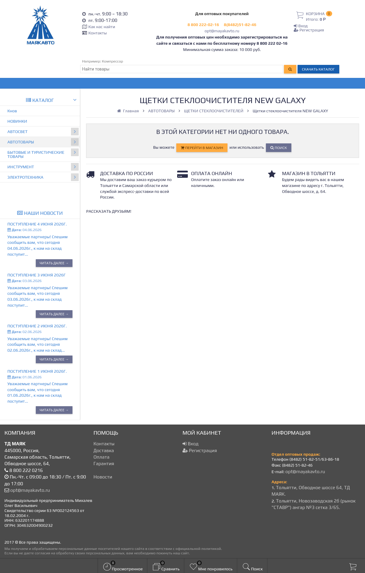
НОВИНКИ (17, 121)
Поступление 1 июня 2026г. (37, 371)
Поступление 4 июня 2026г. (37, 224)
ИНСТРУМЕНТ (43, 167)
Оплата (101, 457)
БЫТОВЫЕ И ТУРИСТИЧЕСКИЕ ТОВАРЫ (43, 153)
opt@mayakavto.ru (222, 30)
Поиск (278, 147)
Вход (301, 25)
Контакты (97, 33)
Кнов (12, 110)
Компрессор (112, 61)
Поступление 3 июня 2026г (36, 275)
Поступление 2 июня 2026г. (37, 326)
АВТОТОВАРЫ (43, 142)
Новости (102, 477)
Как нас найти (101, 26)
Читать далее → (54, 263)
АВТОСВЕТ (43, 131)
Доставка (103, 450)
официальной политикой (198, 548)
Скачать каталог (318, 69)
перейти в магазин (202, 147)
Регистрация (309, 30)
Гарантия (103, 463)
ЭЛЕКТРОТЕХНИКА (43, 177)
